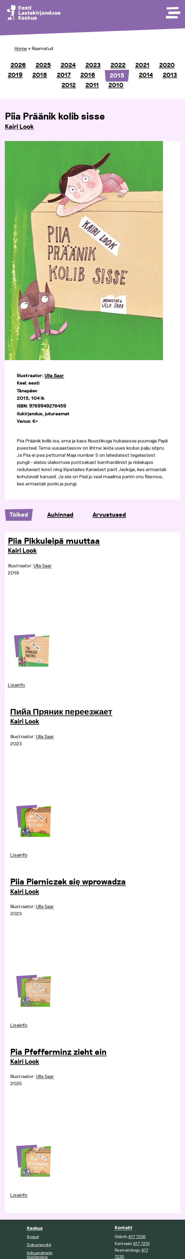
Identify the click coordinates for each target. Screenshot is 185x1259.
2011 (92, 85)
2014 (146, 75)
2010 (116, 85)
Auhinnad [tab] (60, 515)
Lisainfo (16, 685)
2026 (18, 65)
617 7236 (137, 1236)
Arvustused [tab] (109, 515)
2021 (142, 65)
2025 (43, 65)
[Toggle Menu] (172, 10)
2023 (93, 65)
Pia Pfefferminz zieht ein (58, 1052)
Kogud (33, 1236)
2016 (87, 75)
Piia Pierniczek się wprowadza (68, 882)
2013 (170, 75)
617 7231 (141, 1243)
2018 (39, 75)
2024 (68, 65)
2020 (167, 65)
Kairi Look (19, 127)
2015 (117, 75)
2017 (64, 75)
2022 (118, 65)
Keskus (35, 1228)
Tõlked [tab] (19, 515)
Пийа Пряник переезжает (61, 712)
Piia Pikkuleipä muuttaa (54, 541)
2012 (68, 85)
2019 (15, 75)
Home (20, 49)
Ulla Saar (54, 376)
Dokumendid (39, 1244)
